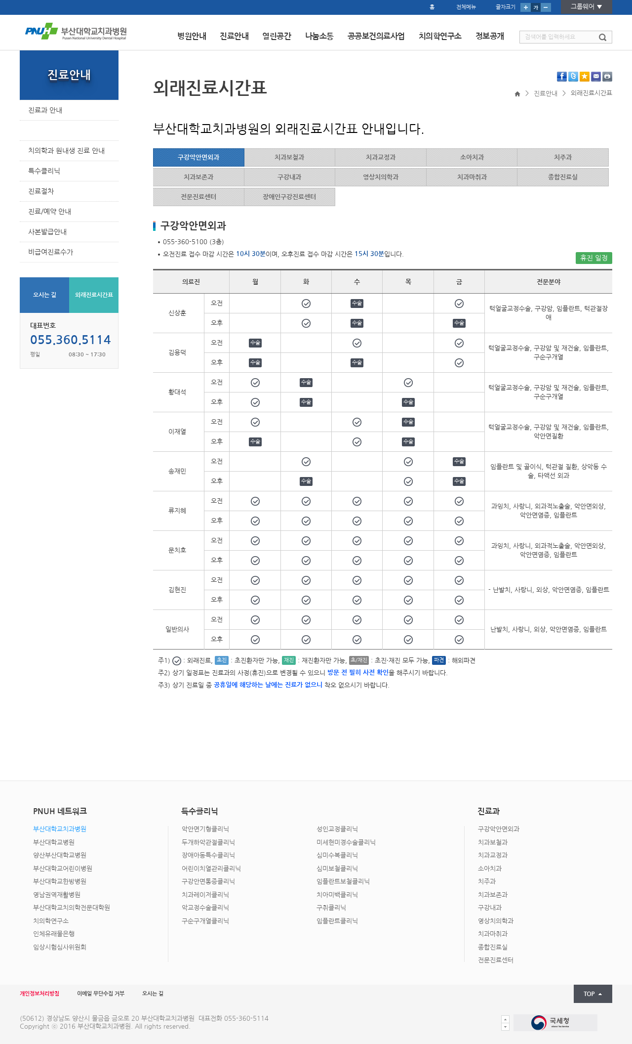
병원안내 (191, 36)
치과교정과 (493, 855)
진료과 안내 (45, 110)
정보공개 (489, 36)
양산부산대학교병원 (59, 855)
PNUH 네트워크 (311, 773)
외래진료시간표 (50, 130)
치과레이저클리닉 (205, 895)
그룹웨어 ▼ (586, 6)
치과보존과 (493, 895)
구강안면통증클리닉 (208, 881)
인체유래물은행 (54, 934)
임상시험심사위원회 (59, 947)
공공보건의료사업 (376, 36)
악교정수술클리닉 (205, 908)
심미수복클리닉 (337, 855)
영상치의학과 (496, 921)
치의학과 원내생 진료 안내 (66, 150)
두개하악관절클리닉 (208, 842)
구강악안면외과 (498, 829)
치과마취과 (493, 934)
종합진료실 (493, 947)
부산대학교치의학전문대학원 (71, 908)
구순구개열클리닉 (205, 921)
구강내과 (490, 908)
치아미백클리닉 (337, 895)
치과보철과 (493, 842)
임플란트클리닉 (337, 921)
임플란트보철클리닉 (343, 881)
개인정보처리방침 (39, 994)
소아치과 (490, 869)
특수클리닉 (44, 171)
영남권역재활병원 (56, 895)
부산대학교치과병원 (59, 829)
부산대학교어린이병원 (62, 869)
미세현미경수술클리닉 (346, 842)
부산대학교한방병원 (59, 881)
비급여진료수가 (50, 252)
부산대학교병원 (54, 842)
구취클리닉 (331, 908)
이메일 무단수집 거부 (100, 994)
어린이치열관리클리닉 (211, 869)
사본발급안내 (47, 231)
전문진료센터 (496, 960)
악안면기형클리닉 (205, 829)
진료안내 (234, 36)
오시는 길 (44, 295)
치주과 (487, 881)
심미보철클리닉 (337, 869)
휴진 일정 (594, 258)
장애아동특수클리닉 (208, 855)
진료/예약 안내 (49, 211)
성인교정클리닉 (337, 829)
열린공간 (276, 36)
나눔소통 (319, 36)
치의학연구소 (440, 36)
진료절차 (41, 191)
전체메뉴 (466, 7)
